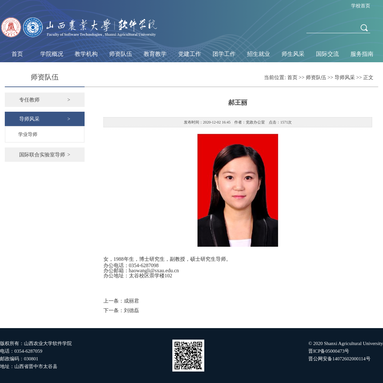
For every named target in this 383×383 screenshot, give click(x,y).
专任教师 (44, 100)
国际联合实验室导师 (44, 154)
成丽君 (131, 301)
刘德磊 (131, 310)
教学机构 (86, 54)
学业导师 (27, 134)
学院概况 (51, 54)
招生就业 (258, 54)
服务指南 (361, 54)
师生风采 (293, 54)
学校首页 (360, 5)
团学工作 (224, 54)
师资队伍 (120, 54)
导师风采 (344, 77)
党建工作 (189, 54)
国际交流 (327, 54)
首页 (17, 54)
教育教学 (155, 54)
